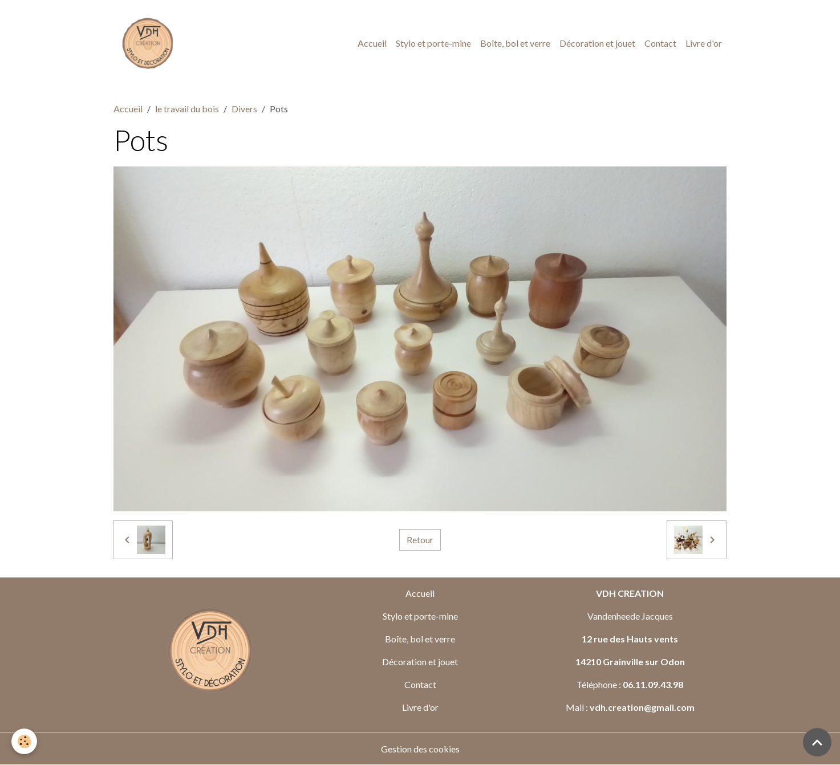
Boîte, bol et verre (515, 43)
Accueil (372, 43)
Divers (244, 108)
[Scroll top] (817, 742)
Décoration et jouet (597, 43)
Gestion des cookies (420, 748)
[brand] (149, 43)
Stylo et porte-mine (433, 43)
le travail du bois (187, 108)
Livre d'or (703, 43)
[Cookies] (24, 741)
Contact (660, 43)
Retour (420, 539)
